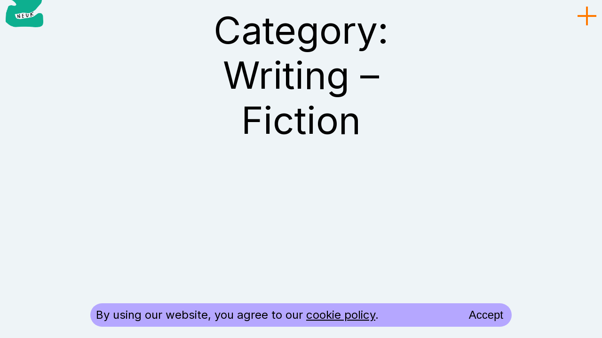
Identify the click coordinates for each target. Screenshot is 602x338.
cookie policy (340, 315)
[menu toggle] (587, 16)
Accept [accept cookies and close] (486, 314)
